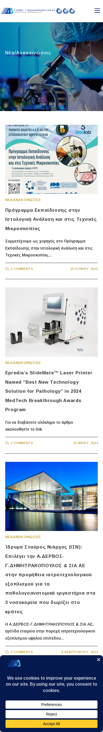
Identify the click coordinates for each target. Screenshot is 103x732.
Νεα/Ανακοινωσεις (23, 200)
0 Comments (22, 268)
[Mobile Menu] (97, 11)
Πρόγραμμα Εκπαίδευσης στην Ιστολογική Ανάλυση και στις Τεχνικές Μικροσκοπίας (51, 219)
